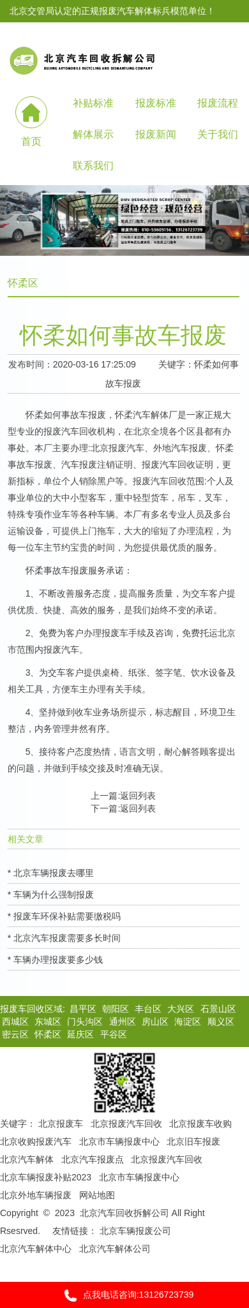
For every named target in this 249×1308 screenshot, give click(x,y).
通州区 (122, 1021)
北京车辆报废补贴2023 (45, 1177)
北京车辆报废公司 (135, 1231)
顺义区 (220, 1021)
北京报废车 (60, 1123)
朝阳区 (115, 1009)
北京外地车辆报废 (36, 1195)
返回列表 (138, 796)
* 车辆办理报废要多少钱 (55, 960)
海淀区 (187, 1021)
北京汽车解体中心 (36, 1249)
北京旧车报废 (193, 1141)
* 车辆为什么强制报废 (51, 894)
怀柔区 (47, 1034)
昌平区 (83, 1009)
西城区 (15, 1021)
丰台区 (148, 1009)
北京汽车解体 (27, 1159)
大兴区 (180, 1009)
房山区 (155, 1021)
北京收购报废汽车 (36, 1141)
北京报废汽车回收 (126, 1123)
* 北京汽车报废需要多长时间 (64, 938)
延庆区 (80, 1034)
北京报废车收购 (200, 1123)
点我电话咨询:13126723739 (125, 1295)
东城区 (47, 1021)
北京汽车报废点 (92, 1159)
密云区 (15, 1034)
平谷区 (113, 1034)
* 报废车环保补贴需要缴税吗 (64, 916)
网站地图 (97, 1195)
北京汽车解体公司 (115, 1249)
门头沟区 (85, 1021)
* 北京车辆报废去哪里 (51, 873)
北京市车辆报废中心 (119, 1141)
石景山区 (218, 1009)
